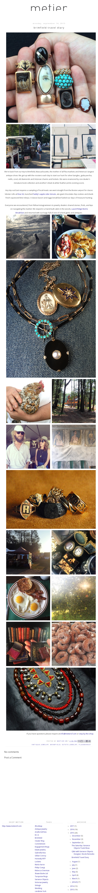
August (75, 861)
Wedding (38, 888)
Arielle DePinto (41, 832)
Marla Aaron (40, 864)
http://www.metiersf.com (12, 826)
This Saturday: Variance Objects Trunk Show (81, 846)
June (74, 868)
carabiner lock (40, 891)
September (76, 842)
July (73, 865)
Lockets (38, 861)
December (76, 836)
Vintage (38, 885)
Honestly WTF (40, 858)
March (74, 878)
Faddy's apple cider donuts (44, 194)
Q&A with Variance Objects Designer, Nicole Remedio (83, 852)
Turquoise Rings (41, 876)
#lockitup (38, 826)
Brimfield (55, 745)
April (74, 875)
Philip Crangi (40, 867)
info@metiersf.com (68, 733)
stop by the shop (86, 733)
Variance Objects (41, 879)
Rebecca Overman (42, 870)
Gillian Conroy (40, 855)
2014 (72, 886)
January (75, 882)
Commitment (40, 844)
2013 (72, 889)
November (76, 839)
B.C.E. (37, 835)
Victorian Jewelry (41, 882)
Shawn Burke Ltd (41, 873)
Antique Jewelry (40, 745)
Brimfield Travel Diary (80, 857)
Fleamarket (85, 745)
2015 (72, 833)
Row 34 (21, 194)
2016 (72, 829)
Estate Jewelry (69, 745)
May (74, 872)
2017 (72, 826)
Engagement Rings (42, 847)
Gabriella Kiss (40, 853)
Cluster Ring (39, 841)
